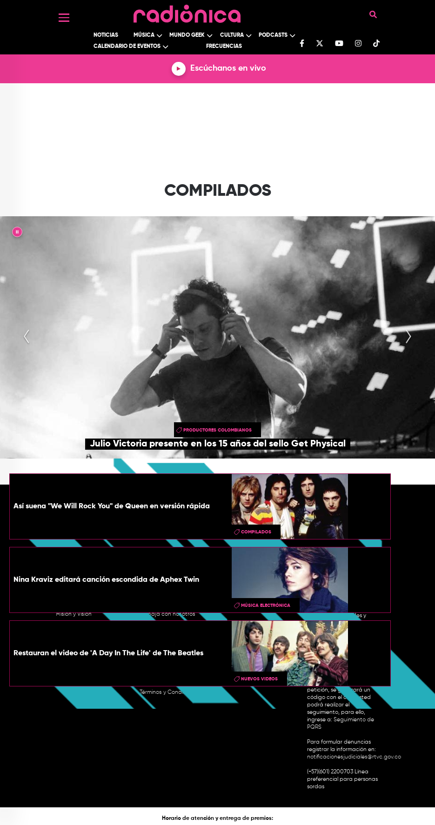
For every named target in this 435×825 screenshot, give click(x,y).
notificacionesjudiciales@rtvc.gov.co (354, 757)
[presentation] (26, 337)
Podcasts (273, 35)
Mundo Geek (187, 35)
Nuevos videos (259, 679)
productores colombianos (217, 430)
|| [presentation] (17, 233)
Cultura (232, 35)
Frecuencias (224, 46)
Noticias (106, 35)
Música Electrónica (265, 605)
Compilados (256, 532)
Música (144, 35)
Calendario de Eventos (127, 46)
